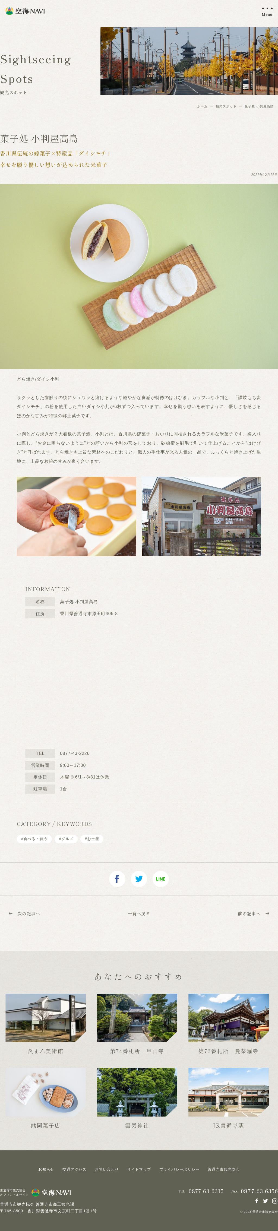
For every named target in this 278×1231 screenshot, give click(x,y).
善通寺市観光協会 (224, 1169)
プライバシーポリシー (179, 1169)
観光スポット (226, 106)
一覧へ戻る (139, 913)
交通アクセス (74, 1169)
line (161, 879)
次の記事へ (24, 913)
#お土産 (92, 839)
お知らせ (46, 1169)
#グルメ (66, 839)
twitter (139, 879)
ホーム (202, 106)
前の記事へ (254, 913)
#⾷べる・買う (34, 839)
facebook (117, 879)
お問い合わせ (107, 1169)
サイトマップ (139, 1169)
